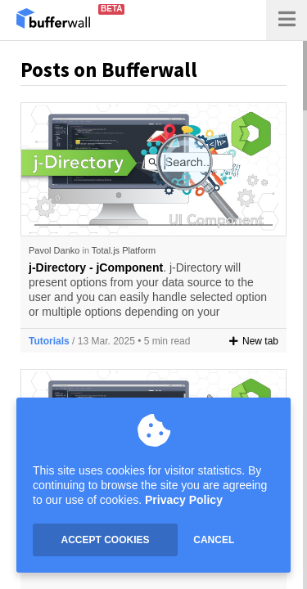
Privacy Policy (184, 499)
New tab (253, 341)
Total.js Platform (124, 250)
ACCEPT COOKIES (105, 540)
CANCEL (213, 540)
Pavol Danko (54, 250)
